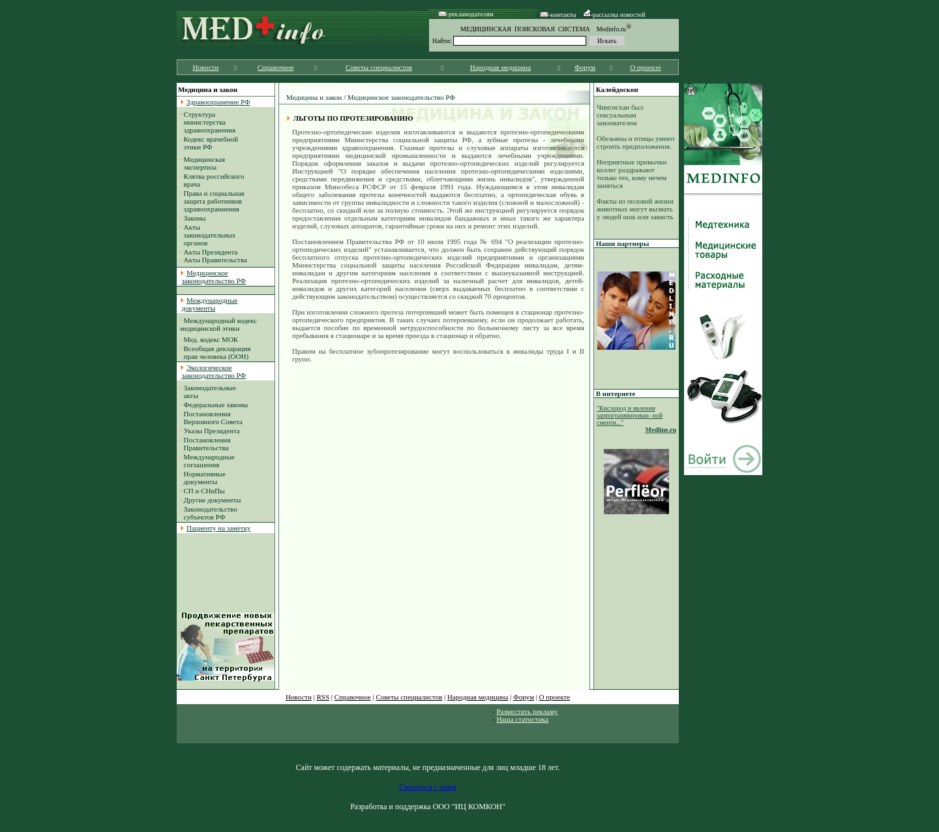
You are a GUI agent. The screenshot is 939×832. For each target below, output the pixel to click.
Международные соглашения (207, 461)
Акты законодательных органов (207, 235)
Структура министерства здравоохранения (207, 122)
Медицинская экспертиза (202, 163)
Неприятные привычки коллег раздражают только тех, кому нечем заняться (632, 173)
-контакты (558, 14)
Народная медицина (500, 67)
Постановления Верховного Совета (211, 417)
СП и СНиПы (204, 491)
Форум (584, 67)
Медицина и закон (314, 97)
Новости (205, 67)
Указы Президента (212, 431)
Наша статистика (522, 719)
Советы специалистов (379, 67)
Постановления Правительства (205, 444)
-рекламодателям (466, 14)
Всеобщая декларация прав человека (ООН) (215, 352)
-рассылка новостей (614, 14)
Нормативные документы (203, 477)
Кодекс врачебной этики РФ (209, 143)
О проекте (645, 67)
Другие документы (212, 500)
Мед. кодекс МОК (211, 339)
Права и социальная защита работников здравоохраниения (212, 201)
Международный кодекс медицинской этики (218, 324)
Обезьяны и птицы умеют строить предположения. (636, 142)
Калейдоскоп (617, 89)
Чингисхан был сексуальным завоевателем (620, 115)
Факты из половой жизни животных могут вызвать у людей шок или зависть (635, 209)
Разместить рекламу (527, 711)
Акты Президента (211, 252)
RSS (323, 697)
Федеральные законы (216, 404)
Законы (195, 218)
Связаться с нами (427, 787)
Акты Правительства (215, 260)
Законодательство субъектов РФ (208, 513)
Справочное (276, 67)
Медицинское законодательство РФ (401, 97)
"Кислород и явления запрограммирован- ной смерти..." (630, 415)
